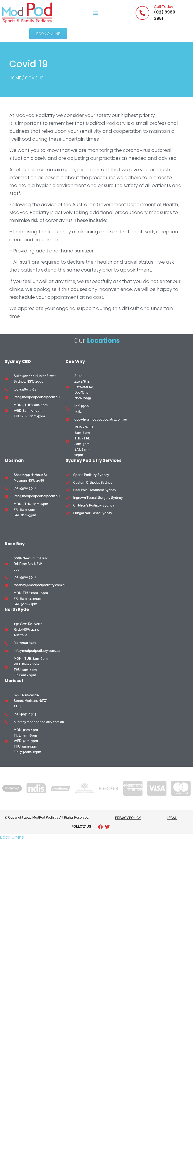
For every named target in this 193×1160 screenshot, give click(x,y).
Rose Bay (15, 544)
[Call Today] (142, 13)
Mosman (14, 460)
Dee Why (75, 361)
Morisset (14, 681)
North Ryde (17, 609)
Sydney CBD (18, 361)
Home (15, 78)
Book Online (12, 837)
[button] (95, 13)
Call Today (163, 6)
